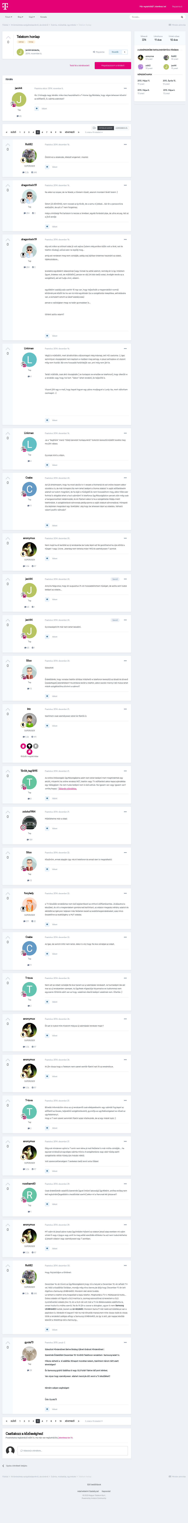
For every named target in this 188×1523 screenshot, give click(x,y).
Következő (70, 132)
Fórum (8, 17)
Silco (29, 660)
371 (26, 921)
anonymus (29, 538)
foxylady (29, 893)
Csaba (28, 477)
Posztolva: (57, 144)
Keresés (43, 17)
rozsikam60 (28, 1183)
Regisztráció (177, 6)
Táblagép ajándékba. (67, 788)
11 (29, 505)
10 (61, 132)
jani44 (28, 50)
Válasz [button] (122, 1472)
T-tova (29, 978)
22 (33, 921)
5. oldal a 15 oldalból (94, 132)
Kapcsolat (106, 1511)
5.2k (26, 737)
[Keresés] (151, 17)
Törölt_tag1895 (29, 771)
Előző (13, 132)
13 (29, 688)
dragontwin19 (29, 185)
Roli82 (29, 144)
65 (19, 116)
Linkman (29, 348)
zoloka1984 (28, 811)
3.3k (25, 172)
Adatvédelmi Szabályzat (88, 1511)
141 (33, 737)
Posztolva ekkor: (48, 88)
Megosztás (98, 52)
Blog (20, 17)
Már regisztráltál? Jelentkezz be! (153, 6)
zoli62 (148, 65)
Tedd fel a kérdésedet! (79, 65)
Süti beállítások (94, 1504)
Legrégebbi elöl (122, 128)
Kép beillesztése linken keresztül (109, 1459)
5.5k (26, 566)
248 (34, 172)
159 (29, 839)
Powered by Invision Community (94, 1518)
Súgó (32, 17)
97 (34, 566)
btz (29, 709)
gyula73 (29, 1342)
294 (26, 213)
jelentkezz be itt (65, 1437)
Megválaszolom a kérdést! (113, 65)
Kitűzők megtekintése (29, 756)
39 (29, 1370)
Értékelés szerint (105, 128)
